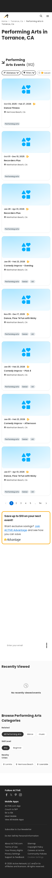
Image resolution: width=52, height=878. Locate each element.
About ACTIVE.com (14, 843)
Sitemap (32, 843)
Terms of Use (11, 847)
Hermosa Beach (24, 764)
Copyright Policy (35, 847)
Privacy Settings (12, 853)
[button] (29, 73)
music (42, 734)
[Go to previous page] (6, 503)
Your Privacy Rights (14, 850)
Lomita (7, 764)
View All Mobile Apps (14, 819)
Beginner (17, 747)
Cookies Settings (35, 857)
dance (30, 734)
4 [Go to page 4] (25, 503)
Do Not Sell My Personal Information (22, 835)
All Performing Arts (12, 734)
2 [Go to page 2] (16, 503)
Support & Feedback (14, 857)
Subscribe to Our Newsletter (18, 829)
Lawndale (42, 764)
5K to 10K (9, 812)
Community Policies (37, 853)
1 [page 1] (11, 503)
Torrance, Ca (17, 21)
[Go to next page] (46, 503)
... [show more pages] (35, 503)
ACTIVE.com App (13, 806)
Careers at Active (36, 850)
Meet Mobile (10, 816)
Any (5, 747)
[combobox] (11, 73)
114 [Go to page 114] (40, 503)
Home (4, 21)
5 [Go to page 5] (30, 503)
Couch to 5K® (11, 809)
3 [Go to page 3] (21, 503)
